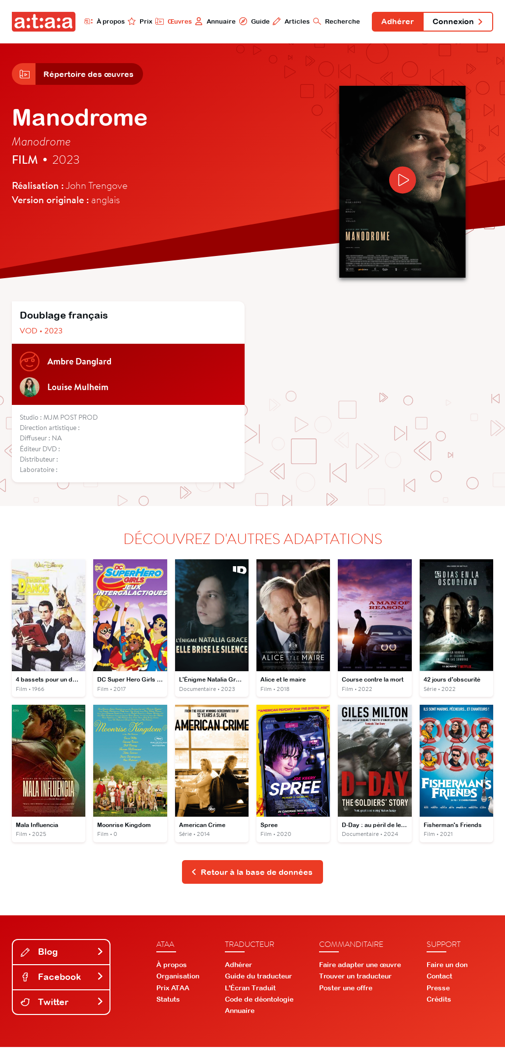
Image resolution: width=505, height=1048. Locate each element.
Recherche (335, 21)
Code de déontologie (259, 1000)
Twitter (62, 1002)
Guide (253, 21)
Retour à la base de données (252, 872)
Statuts (168, 1000)
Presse (438, 988)
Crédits (439, 1000)
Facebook (62, 978)
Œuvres (172, 21)
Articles (290, 21)
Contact (439, 977)
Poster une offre (345, 988)
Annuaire (214, 21)
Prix (139, 21)
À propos (103, 21)
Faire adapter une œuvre (360, 966)
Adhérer (397, 21)
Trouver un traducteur (355, 977)
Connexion (457, 21)
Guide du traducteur (258, 977)
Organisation (177, 977)
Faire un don (447, 966)
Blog (62, 952)
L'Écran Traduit (250, 988)
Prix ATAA (172, 988)
